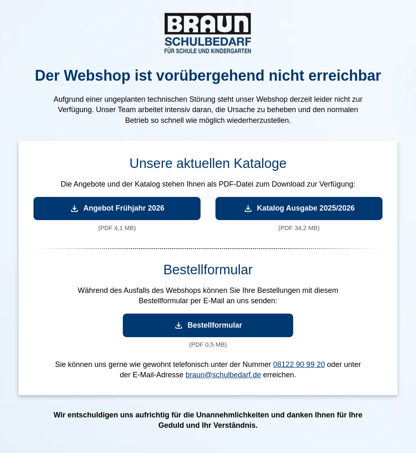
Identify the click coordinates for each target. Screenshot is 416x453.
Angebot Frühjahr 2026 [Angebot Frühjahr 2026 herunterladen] (116, 208)
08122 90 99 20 (299, 364)
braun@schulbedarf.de (223, 375)
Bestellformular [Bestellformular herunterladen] (208, 325)
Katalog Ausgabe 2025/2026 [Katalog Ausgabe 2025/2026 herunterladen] (298, 208)
